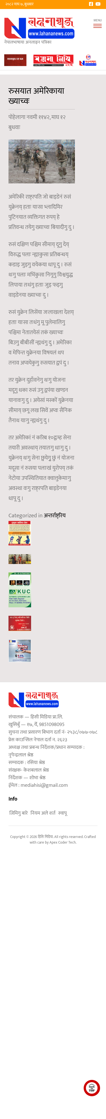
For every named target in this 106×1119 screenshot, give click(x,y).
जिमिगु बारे (18, 813)
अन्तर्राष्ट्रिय (55, 515)
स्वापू (62, 813)
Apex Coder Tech (62, 842)
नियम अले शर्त (43, 813)
